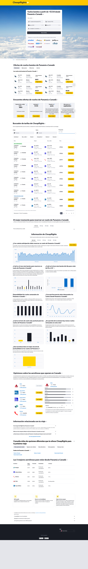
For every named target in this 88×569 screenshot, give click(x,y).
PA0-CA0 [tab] (33, 240)
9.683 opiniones (23, 401)
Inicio (14, 59)
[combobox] (30, 18)
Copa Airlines (22, 390)
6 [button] (71, 213)
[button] (34, 25)
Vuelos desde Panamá (58, 453)
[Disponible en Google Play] (41, 538)
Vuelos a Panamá (17, 453)
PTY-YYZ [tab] (36, 225)
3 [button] (66, 213)
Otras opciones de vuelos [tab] (19, 446)
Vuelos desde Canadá (18, 454)
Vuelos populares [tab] (51, 446)
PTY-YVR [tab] (46, 225)
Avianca (21, 411)
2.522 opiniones (23, 414)
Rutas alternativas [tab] (41, 446)
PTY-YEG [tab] (51, 225)
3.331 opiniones (23, 408)
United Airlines (23, 397)
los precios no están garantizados (40, 512)
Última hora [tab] (31, 67)
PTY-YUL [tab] (41, 225)
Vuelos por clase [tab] (60, 446)
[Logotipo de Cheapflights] (20, 2)
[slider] (75, 133)
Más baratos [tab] (16, 67)
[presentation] (43, 14)
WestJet (21, 404)
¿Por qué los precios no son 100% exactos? (44, 520)
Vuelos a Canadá (37, 453)
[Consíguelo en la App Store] (46, 538)
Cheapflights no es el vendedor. (44, 516)
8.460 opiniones (23, 387)
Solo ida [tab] (38, 67)
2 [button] (63, 213)
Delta (21, 383)
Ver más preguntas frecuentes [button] (35, 436)
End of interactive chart (46, 289)
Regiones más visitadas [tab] (31, 446)
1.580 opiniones (23, 394)
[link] (20, 116)
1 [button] (61, 213)
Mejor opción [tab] (24, 67)
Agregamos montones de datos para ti (44, 518)
